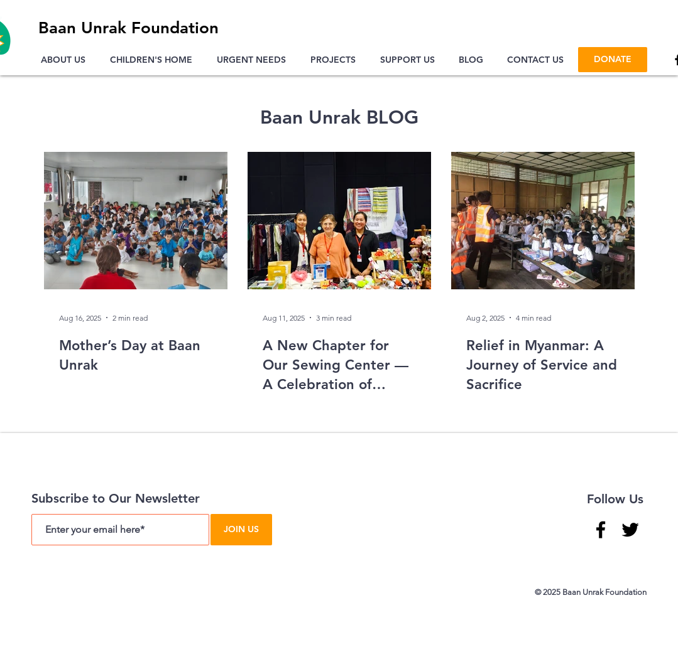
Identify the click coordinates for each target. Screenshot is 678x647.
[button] (66, 59)
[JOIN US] (241, 529)
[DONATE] (612, 59)
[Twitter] (630, 529)
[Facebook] (600, 529)
